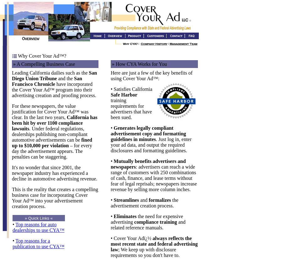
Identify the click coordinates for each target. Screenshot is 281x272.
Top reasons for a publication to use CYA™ (38, 243)
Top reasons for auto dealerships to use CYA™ (38, 227)
